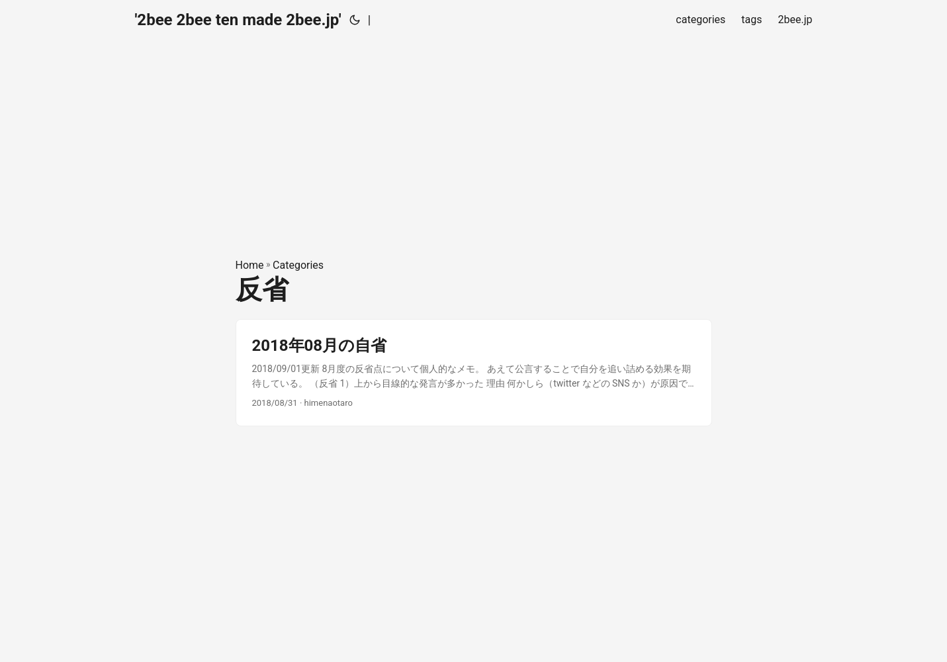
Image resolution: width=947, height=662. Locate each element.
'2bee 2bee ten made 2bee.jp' (238, 20)
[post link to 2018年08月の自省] (473, 373)
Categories (298, 265)
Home (250, 265)
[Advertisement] (474, 132)
